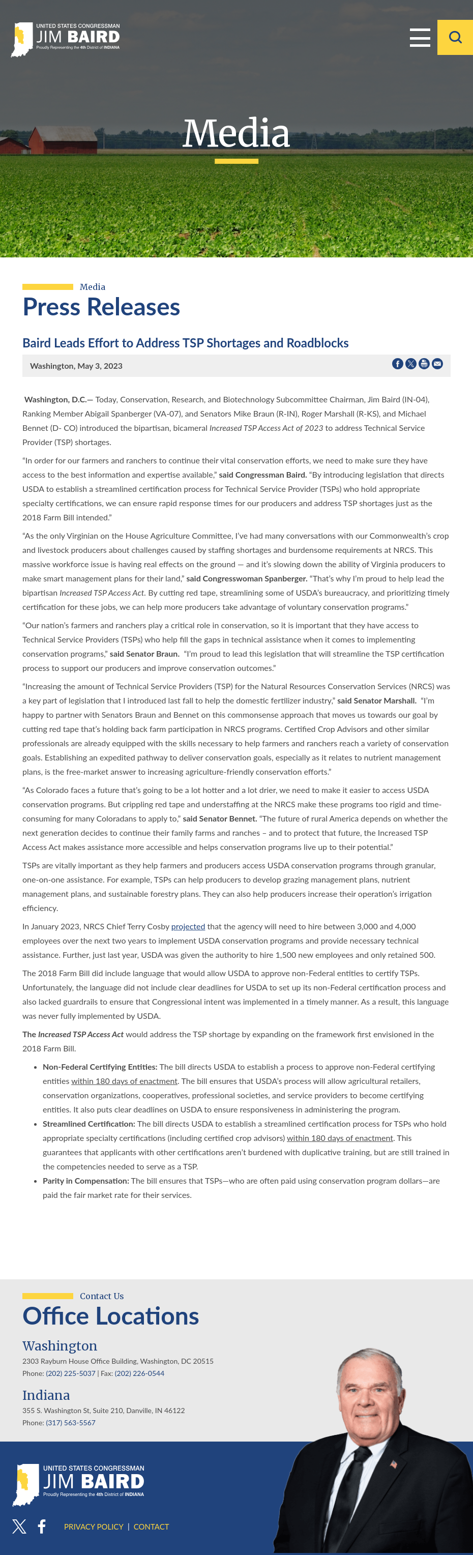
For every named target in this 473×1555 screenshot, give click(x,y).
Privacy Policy (94, 1526)
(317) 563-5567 (70, 1422)
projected (188, 926)
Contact (151, 1526)
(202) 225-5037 (70, 1373)
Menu (420, 37)
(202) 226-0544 (139, 1373)
